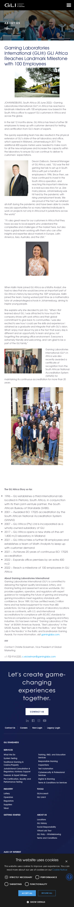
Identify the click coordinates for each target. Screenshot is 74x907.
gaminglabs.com (50, 634)
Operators (8, 797)
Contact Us (37, 711)
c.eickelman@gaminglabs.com (39, 656)
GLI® (15, 5)
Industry (8, 788)
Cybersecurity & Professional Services (51, 774)
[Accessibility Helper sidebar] (69, 876)
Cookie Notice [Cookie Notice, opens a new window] (59, 869)
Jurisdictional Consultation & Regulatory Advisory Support (17, 770)
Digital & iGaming (46, 778)
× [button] (66, 861)
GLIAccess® (42, 793)
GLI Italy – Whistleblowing (49, 834)
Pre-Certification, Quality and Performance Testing (17, 780)
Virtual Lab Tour (44, 830)
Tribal (6, 808)
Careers (23, 727)
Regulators (9, 800)
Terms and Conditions (47, 837)
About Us (42, 814)
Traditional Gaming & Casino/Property (13, 763)
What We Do (9, 754)
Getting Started (12, 814)
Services (8, 749)
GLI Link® (41, 797)
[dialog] (37, 880)
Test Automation (45, 768)
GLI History (42, 823)
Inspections (43, 764)
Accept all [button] (27, 893)
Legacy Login (53, 727)
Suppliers (8, 804)
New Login (37, 727)
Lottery (7, 793)
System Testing (10, 758)
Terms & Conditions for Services (52, 782)
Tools (40, 788)
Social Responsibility (46, 826)
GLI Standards (11, 742)
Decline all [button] (47, 893)
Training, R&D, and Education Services (52, 756)
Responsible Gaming (48, 761)
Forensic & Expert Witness (15, 775)
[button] (37, 901)
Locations (41, 819)
